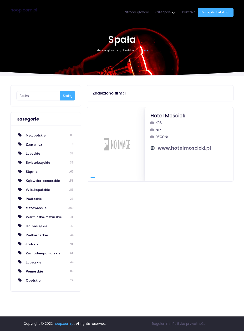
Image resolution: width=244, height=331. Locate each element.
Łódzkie (129, 50)
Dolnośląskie (31, 226)
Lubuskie (28, 153)
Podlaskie (29, 199)
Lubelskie (28, 262)
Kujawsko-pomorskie (38, 181)
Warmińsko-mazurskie (39, 217)
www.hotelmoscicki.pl (184, 148)
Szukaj (67, 96)
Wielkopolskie (33, 190)
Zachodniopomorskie (38, 253)
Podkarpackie (32, 235)
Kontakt (188, 12)
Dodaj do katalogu (215, 12)
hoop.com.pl (23, 10)
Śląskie (26, 171)
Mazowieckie (31, 208)
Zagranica (29, 144)
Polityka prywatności (189, 323)
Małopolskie (31, 135)
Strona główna (137, 12)
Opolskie (28, 280)
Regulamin (161, 323)
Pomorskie (29, 271)
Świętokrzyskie (33, 162)
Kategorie (165, 12)
